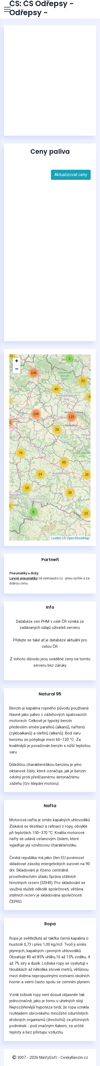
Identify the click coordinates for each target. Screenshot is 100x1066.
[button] (27, 488)
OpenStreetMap (78, 538)
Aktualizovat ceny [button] (70, 174)
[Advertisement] (50, 80)
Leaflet (56, 538)
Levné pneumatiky (23, 578)
